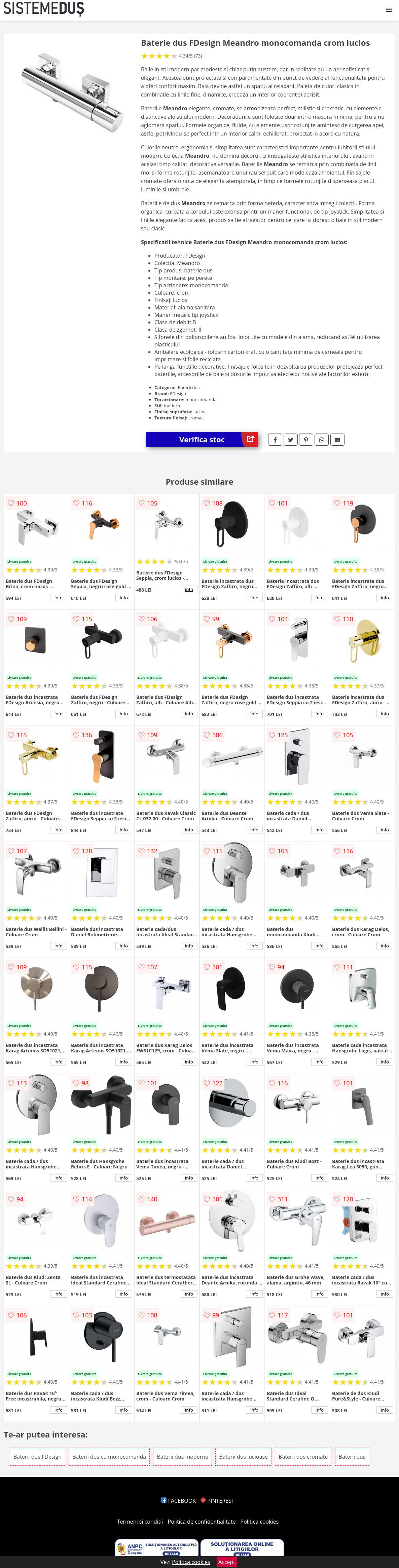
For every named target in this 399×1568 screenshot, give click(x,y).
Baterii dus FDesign (37, 1456)
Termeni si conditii (140, 1521)
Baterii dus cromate (303, 1456)
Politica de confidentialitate (202, 1521)
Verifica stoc (218, 439)
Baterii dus (352, 1456)
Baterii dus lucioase (243, 1456)
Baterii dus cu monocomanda (109, 1456)
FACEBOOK (178, 1500)
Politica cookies (260, 1521)
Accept (226, 1562)
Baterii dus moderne (182, 1456)
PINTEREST (217, 1500)
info (59, 598)
